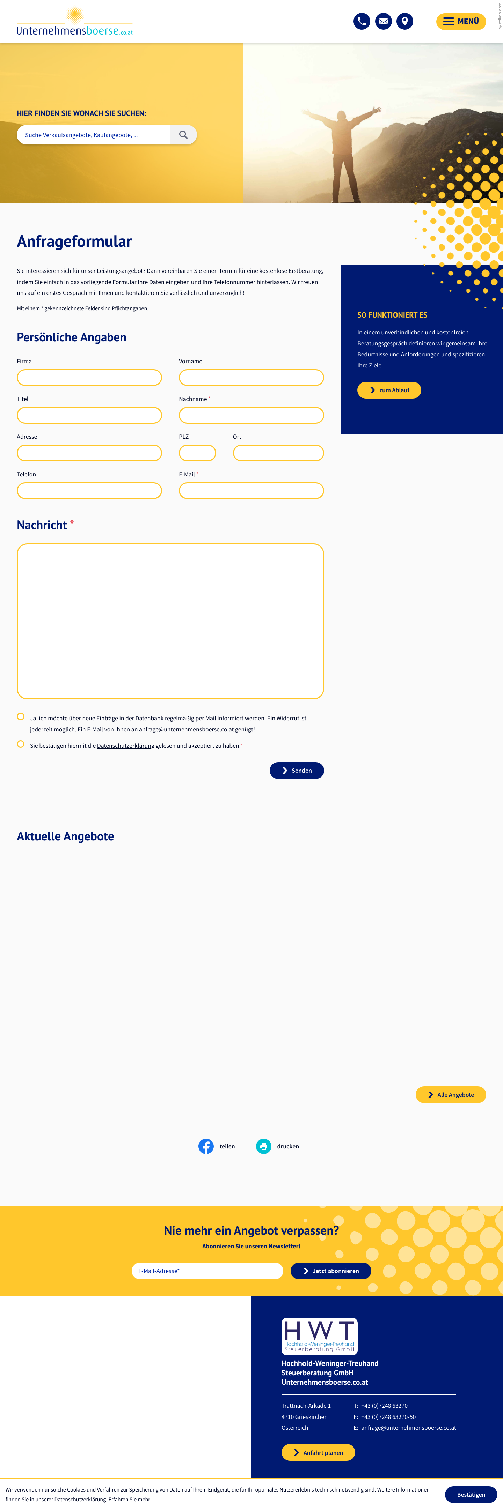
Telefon (26, 474)
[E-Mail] (207, 1279)
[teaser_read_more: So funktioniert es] (389, 390)
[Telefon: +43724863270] (384, 1414)
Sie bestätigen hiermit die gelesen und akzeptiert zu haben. (136, 746)
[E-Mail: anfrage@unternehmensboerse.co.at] (383, 21)
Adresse (27, 436)
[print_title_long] (280, 1155)
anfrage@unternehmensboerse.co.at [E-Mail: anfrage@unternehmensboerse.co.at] (408, 1437)
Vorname (190, 361)
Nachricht (45, 524)
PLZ (184, 436)
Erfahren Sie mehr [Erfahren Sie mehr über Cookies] (129, 1499)
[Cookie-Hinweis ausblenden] (471, 1494)
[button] (361, 21)
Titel (22, 399)
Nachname (195, 399)
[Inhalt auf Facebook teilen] (227, 1155)
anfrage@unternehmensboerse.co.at (186, 729)
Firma (24, 361)
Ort (237, 436)
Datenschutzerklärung (125, 746)
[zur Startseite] (74, 20)
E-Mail (189, 474)
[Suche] (93, 134)
